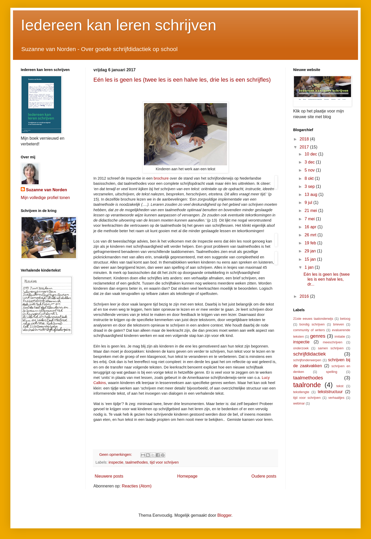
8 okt (310, 178)
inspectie (115, 462)
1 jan (310, 267)
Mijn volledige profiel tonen (45, 197)
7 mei (310, 219)
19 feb (311, 243)
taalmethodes (136, 462)
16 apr (311, 227)
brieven (338, 324)
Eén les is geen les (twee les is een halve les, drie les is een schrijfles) (182, 79)
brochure (161, 178)
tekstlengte (301, 392)
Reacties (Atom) (137, 486)
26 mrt (311, 235)
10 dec (311, 154)
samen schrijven (330, 348)
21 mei (311, 210)
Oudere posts (263, 476)
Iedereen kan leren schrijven (118, 25)
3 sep (310, 186)
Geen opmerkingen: (116, 454)
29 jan (311, 251)
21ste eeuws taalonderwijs (313, 319)
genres (317, 336)
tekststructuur (330, 391)
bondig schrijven (312, 324)
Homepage (187, 476)
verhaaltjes (336, 398)
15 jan (311, 259)
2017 (305, 147)
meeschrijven (332, 342)
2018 (305, 139)
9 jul (309, 202)
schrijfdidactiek (309, 354)
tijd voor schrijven (164, 462)
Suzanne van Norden (46, 190)
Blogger (224, 515)
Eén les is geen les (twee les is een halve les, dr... (327, 279)
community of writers (309, 330)
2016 (305, 296)
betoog (345, 319)
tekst (339, 386)
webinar (299, 403)
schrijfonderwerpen (307, 360)
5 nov (310, 170)
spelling (331, 372)
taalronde (307, 384)
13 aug (311, 194)
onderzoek (301, 348)
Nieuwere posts (109, 476)
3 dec (310, 162)
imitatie (340, 336)
